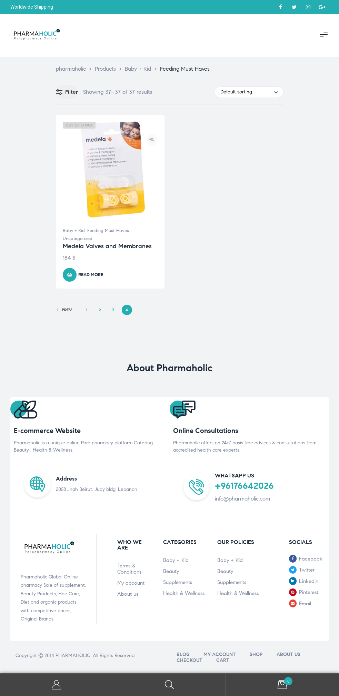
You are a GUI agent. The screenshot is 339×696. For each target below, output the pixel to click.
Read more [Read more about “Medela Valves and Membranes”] (90, 275)
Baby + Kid (74, 230)
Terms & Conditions (129, 569)
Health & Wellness (184, 593)
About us (127, 594)
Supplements (177, 582)
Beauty (171, 571)
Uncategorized (77, 238)
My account (130, 583)
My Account (56, 685)
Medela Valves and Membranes (107, 246)
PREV (64, 310)
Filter (67, 92)
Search (169, 685)
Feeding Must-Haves (108, 230)
